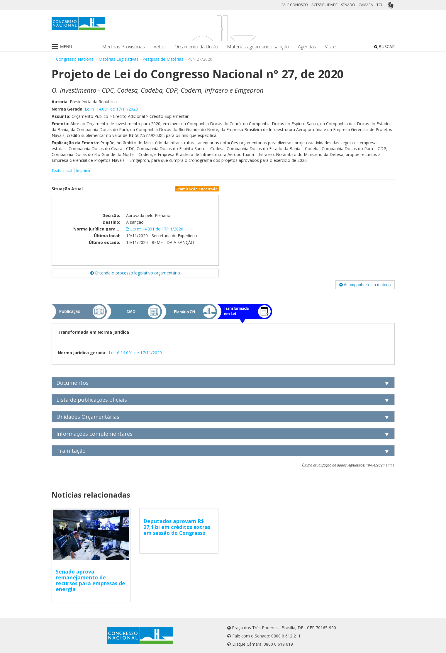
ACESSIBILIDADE (324, 4)
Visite (330, 47)
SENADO (348, 4)
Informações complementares (94, 433)
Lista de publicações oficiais (91, 399)
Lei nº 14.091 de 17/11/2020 (111, 109)
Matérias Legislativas (118, 59)
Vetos (160, 47)
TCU (380, 4)
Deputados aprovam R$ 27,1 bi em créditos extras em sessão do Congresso (176, 527)
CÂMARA (366, 4)
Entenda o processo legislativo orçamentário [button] (135, 273)
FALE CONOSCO (294, 4)
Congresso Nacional (75, 59)
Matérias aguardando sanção (258, 47)
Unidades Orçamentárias (87, 416)
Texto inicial (62, 170)
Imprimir (83, 170)
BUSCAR (384, 46)
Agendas (307, 47)
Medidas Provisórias (123, 47)
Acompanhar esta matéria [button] (365, 284)
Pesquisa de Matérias (163, 59)
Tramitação (71, 450)
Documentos (72, 382)
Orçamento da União (196, 47)
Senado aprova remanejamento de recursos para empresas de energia (90, 580)
